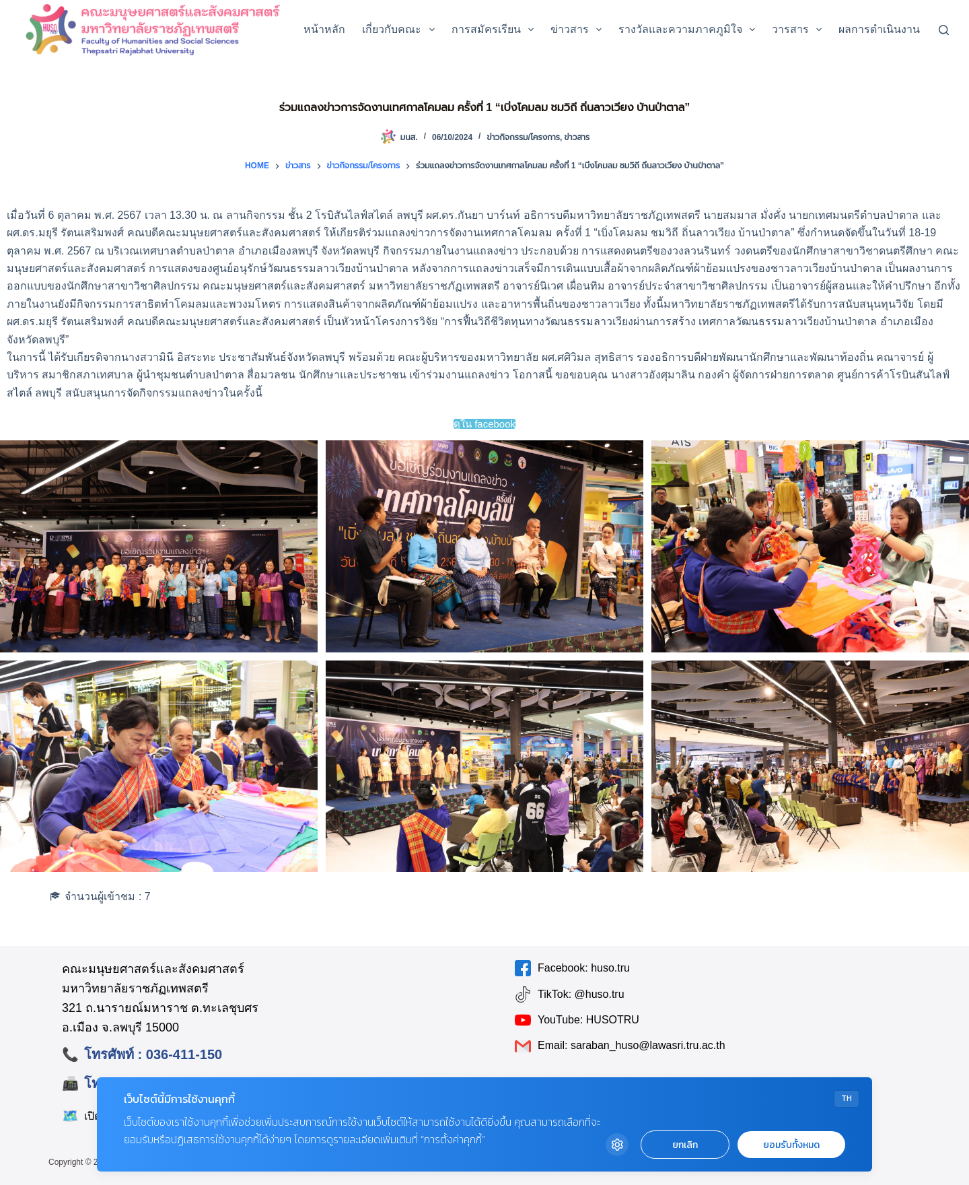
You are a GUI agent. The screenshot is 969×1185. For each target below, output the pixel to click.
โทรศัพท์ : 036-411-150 (153, 1054)
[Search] (944, 30)
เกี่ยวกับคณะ (400, 30)
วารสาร (799, 30)
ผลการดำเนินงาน (888, 30)
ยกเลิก (685, 1145)
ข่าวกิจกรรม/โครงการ (523, 137)
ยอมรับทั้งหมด (791, 1145)
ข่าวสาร (578, 30)
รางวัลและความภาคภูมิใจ (689, 30)
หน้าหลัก (324, 29)
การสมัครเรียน (495, 30)
